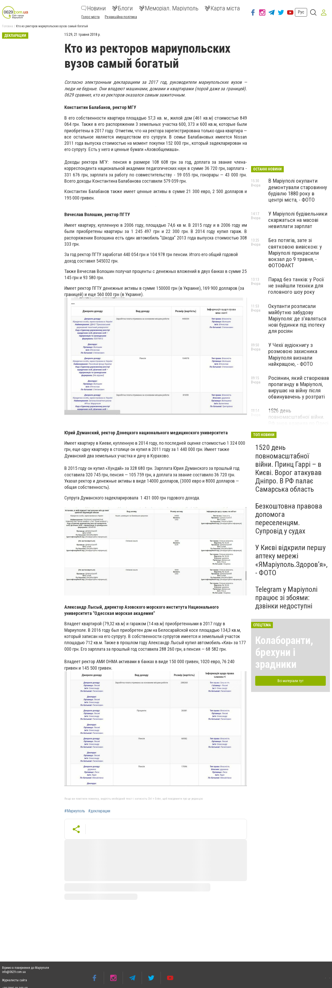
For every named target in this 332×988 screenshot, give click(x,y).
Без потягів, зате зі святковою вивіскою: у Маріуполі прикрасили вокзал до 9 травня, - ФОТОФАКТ (295, 253)
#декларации (99, 811)
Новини (93, 8)
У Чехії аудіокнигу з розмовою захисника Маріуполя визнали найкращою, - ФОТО (292, 354)
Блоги (122, 8)
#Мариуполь (74, 811)
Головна (7, 26)
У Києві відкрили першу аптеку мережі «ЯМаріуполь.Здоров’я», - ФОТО (291, 560)
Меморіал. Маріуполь (168, 8)
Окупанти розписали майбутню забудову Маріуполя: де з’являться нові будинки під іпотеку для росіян (297, 318)
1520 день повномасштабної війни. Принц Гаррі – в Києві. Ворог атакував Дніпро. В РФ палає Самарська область (288, 468)
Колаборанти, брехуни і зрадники (284, 652)
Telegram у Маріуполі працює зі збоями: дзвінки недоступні (286, 597)
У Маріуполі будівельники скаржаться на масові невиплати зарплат (297, 220)
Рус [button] (301, 12)
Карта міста (222, 8)
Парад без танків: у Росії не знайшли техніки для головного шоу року (296, 285)
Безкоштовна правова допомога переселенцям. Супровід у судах (288, 519)
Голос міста (90, 17)
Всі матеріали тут (290, 681)
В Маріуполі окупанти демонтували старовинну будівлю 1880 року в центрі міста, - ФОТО (297, 190)
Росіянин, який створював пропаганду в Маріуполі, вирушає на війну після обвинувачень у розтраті (298, 387)
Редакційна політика (121, 17)
